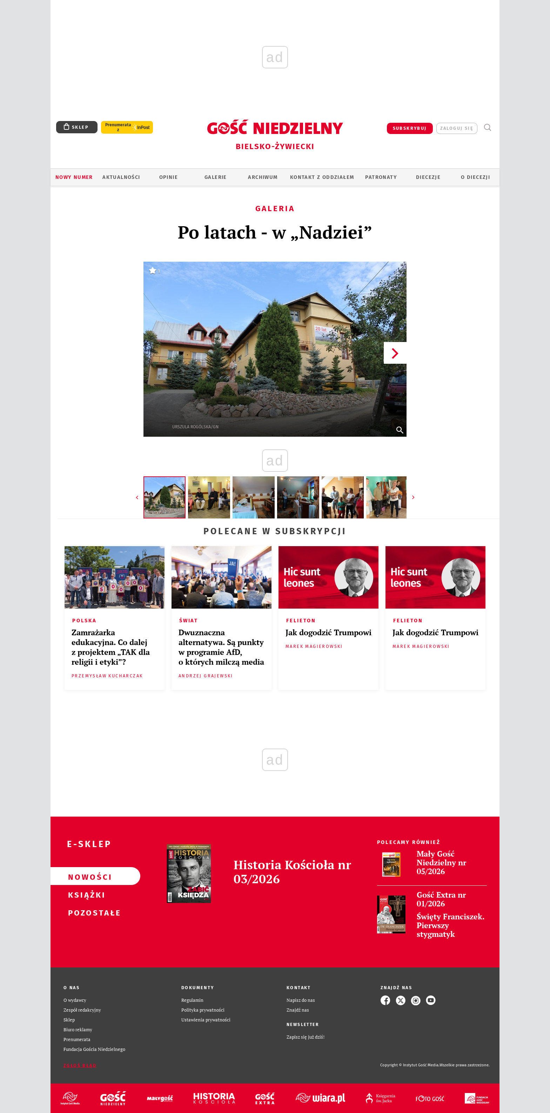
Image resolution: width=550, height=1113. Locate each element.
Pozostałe (84, 912)
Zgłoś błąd (79, 1065)
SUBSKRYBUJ (410, 128)
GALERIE (215, 177)
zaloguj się (457, 128)
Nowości (84, 876)
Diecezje (428, 177)
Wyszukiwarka (487, 127)
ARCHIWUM (262, 177)
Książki (84, 894)
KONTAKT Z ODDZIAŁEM (322, 177)
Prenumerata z (118, 127)
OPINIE (168, 177)
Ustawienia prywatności (205, 1020)
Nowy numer (74, 177)
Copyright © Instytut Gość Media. (410, 1065)
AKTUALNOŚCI (121, 177)
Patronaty (381, 177)
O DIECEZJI (475, 177)
